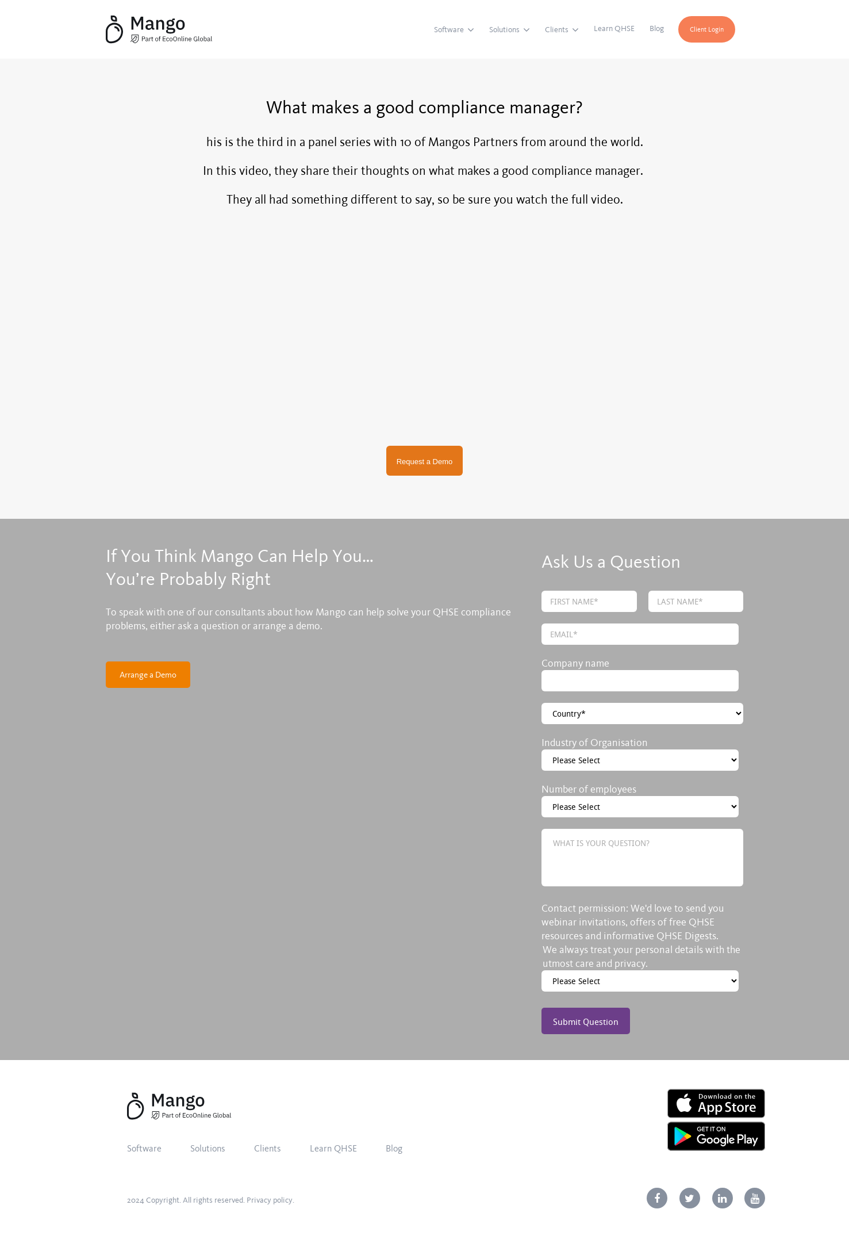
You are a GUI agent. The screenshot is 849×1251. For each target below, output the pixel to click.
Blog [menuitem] (657, 28)
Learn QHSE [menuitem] (614, 28)
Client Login (707, 29)
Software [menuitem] (449, 30)
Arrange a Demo (148, 675)
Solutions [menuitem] (504, 30)
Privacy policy (270, 1200)
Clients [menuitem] (556, 30)
